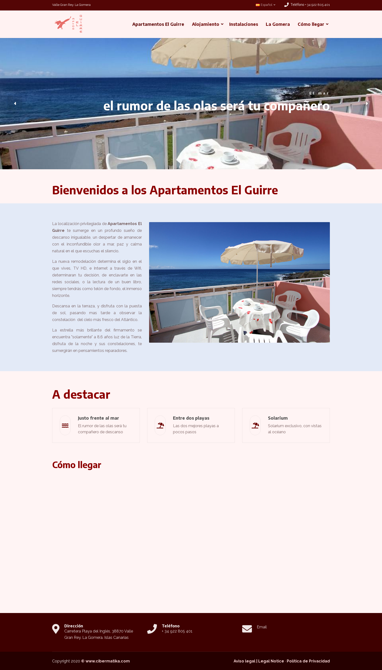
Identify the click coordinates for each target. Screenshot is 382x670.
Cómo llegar (311, 24)
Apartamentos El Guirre (158, 24)
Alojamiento (205, 24)
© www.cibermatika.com (105, 661)
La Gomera (278, 24)
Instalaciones (243, 24)
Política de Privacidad (308, 661)
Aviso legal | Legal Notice (259, 661)
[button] (15, 103)
